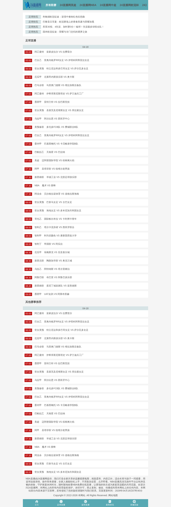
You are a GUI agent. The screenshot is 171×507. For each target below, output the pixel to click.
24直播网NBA (88, 5)
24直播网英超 (68, 5)
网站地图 (113, 495)
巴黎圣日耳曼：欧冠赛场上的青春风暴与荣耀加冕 (68, 21)
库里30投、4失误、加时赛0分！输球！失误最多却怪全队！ (73, 26)
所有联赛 (51, 5)
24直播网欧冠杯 (129, 5)
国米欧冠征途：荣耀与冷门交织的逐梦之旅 (65, 31)
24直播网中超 (108, 5)
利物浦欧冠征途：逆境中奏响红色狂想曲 (64, 16)
